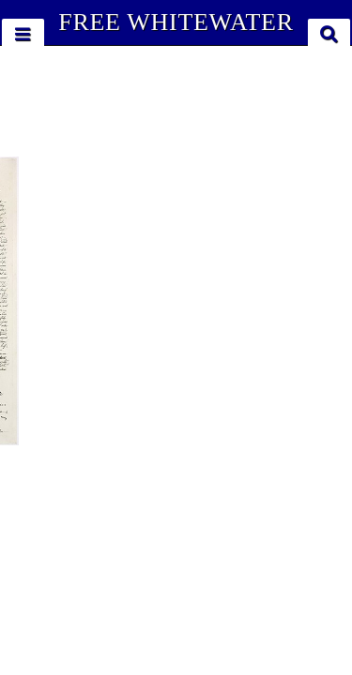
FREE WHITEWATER (176, 22)
